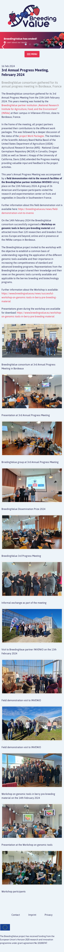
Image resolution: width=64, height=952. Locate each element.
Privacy (49, 914)
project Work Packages (31, 136)
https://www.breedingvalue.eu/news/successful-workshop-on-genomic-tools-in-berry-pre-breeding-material (29, 297)
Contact (15, 914)
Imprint (32, 914)
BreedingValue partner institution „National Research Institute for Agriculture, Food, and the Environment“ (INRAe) (30, 109)
